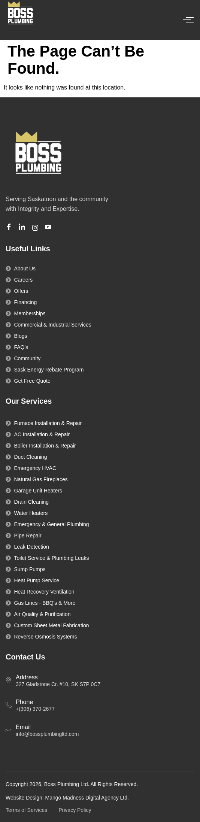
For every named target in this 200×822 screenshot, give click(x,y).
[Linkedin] (23, 228)
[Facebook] (10, 228)
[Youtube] (49, 228)
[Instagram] (36, 227)
